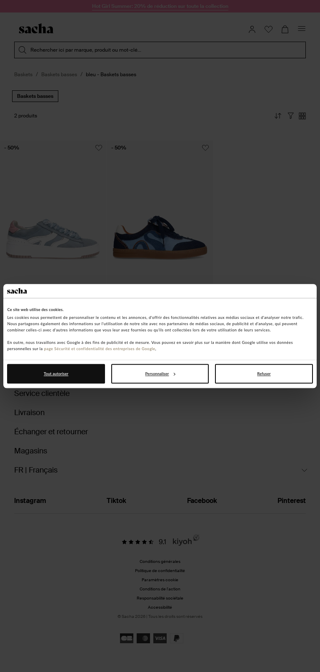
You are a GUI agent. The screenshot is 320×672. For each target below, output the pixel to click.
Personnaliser (160, 373)
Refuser (263, 373)
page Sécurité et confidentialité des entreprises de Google (99, 349)
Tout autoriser (56, 373)
